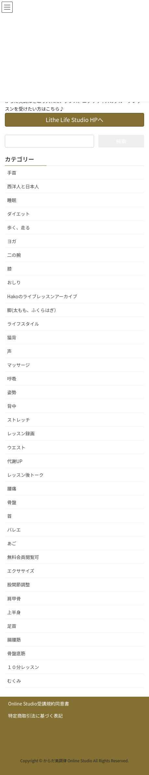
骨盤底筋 (16, 653)
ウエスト (16, 447)
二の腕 (14, 255)
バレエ (14, 529)
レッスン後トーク (25, 475)
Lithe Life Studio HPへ (74, 120)
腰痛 (11, 488)
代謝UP (14, 461)
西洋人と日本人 (23, 186)
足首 (11, 626)
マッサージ (18, 365)
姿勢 (11, 392)
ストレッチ (18, 419)
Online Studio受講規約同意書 (38, 703)
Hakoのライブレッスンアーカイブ (42, 296)
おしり (14, 282)
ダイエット (18, 213)
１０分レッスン (23, 667)
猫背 (11, 337)
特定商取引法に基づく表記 (35, 715)
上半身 (14, 612)
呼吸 (11, 378)
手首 (11, 172)
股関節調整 (18, 584)
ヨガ (11, 241)
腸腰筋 (14, 639)
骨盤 (11, 502)
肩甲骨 (14, 598)
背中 (11, 406)
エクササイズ (20, 570)
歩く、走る (18, 227)
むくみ (14, 680)
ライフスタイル (23, 323)
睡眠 (11, 200)
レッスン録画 (20, 433)
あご (11, 543)
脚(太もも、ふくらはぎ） (33, 310)
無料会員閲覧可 (23, 557)
